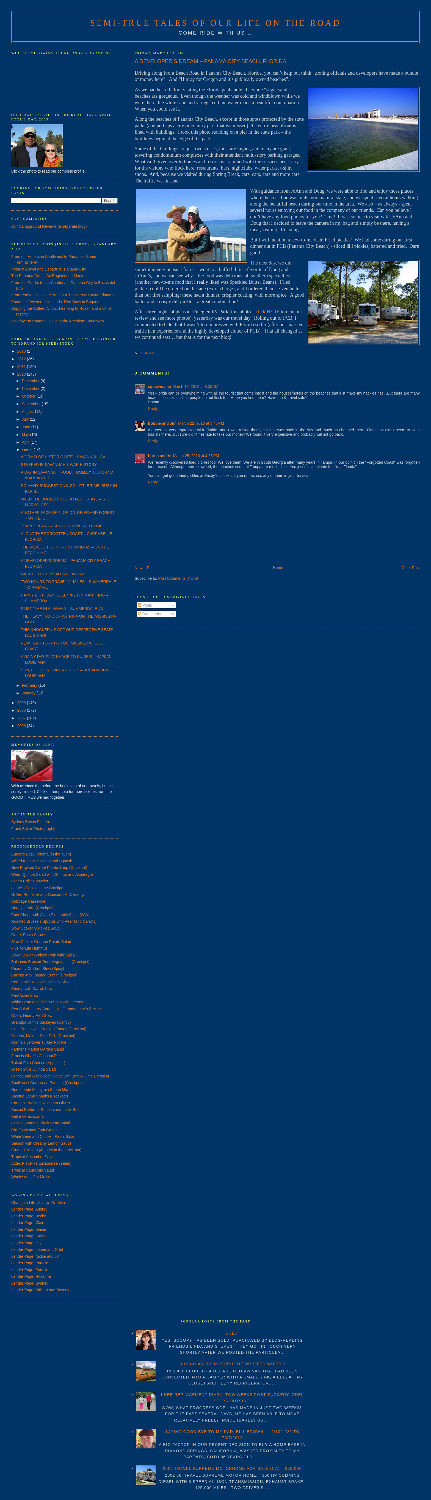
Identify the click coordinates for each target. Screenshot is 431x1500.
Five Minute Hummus (29, 948)
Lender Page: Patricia (29, 1263)
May (26, 434)
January (29, 693)
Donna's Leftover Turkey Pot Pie (38, 1042)
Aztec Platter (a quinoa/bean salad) (41, 1163)
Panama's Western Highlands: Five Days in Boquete (56, 302)
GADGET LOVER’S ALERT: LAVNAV (52, 574)
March (28, 450)
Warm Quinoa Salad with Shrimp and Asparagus (52, 874)
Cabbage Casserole (28, 901)
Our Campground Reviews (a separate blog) (49, 226)
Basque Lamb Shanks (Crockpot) (39, 1096)
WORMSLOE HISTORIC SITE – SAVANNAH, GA (63, 457)
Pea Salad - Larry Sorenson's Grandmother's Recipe (56, 1009)
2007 (22, 718)
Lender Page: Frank (28, 1236)
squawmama (159, 386)
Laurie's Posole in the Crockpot (37, 888)
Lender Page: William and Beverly (40, 1290)
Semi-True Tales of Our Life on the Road (215, 23)
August (28, 411)
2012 (22, 359)
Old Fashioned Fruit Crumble (36, 1130)
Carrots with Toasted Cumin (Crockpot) (44, 975)
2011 (22, 366)
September (32, 404)
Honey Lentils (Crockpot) (32, 908)
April (26, 442)
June (26, 427)
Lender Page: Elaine (28, 1229)
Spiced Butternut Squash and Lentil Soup (46, 1109)
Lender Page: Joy (26, 1243)
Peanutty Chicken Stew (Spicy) (37, 968)
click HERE (268, 311)
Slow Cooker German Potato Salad (41, 941)
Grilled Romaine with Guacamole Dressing (47, 894)
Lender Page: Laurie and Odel (37, 1249)
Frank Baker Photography (33, 828)
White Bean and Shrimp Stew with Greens (47, 1002)
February (30, 685)
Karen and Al (160, 456)
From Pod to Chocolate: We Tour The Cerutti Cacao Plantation (64, 295)
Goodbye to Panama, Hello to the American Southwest (57, 321)
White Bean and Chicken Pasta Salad (43, 1136)
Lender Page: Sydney (29, 1283)
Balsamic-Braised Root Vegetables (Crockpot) (50, 961)
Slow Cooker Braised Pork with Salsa (43, 955)
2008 (22, 710)
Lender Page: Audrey (29, 1209)
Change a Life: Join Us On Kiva (38, 1202)
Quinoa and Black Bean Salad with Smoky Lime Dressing (60, 1076)
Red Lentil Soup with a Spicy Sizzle (41, 982)
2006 (22, 726)
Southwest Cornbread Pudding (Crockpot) (47, 1082)
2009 (22, 702)
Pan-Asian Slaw (24, 995)
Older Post (411, 567)
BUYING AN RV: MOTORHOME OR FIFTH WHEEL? (232, 1364)
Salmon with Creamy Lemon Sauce (41, 1143)
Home (278, 567)
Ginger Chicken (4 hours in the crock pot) (46, 1150)
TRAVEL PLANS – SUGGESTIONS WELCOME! (62, 526)
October (29, 396)
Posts (145, 605)
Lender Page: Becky (28, 1216)
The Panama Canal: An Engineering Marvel (48, 276)
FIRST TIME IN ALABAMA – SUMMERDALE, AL (62, 608)
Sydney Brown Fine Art (30, 822)
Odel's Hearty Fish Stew (32, 1015)
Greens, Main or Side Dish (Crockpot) (43, 1036)
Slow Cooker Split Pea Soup (35, 928)
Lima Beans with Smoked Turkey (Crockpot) (48, 1029)
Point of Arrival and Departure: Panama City (48, 269)
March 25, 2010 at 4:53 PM (196, 456)
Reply (153, 408)
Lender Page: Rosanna (31, 1276)
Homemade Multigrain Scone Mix (39, 1089)
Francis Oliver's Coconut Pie (35, 1056)
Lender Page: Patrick (29, 1270)
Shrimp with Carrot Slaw (32, 988)
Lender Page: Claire (28, 1222)
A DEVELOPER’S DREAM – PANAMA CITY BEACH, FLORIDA (210, 61)
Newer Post (144, 567)
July (26, 419)
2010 (22, 374)
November (31, 388)
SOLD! (232, 1333)
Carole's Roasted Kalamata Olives (40, 1103)
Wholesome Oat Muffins (31, 1177)
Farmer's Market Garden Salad (37, 1049)
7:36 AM (147, 353)
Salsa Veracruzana (27, 1116)
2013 (22, 351)
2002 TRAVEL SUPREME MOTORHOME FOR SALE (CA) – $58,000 (232, 1468)
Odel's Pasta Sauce (28, 935)
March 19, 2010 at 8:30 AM (195, 386)
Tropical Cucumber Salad (32, 1157)
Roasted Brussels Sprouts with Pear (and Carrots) (53, 921)
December (31, 381)
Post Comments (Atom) (178, 578)
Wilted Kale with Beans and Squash (41, 861)
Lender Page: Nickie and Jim (35, 1256)
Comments (149, 614)
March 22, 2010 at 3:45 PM (201, 423)
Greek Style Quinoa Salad (33, 1069)
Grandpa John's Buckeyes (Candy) (41, 1022)
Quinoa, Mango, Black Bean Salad (40, 1123)
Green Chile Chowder (29, 881)
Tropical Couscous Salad (32, 1170)
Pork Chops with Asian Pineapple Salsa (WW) (50, 915)
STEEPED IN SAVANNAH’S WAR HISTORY (59, 464)
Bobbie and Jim (162, 423)
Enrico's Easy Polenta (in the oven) (41, 854)
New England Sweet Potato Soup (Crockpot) (49, 867)
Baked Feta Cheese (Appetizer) (38, 1062)
